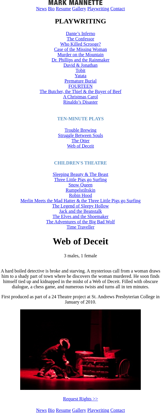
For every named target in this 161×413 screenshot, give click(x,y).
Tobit (80, 70)
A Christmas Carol (80, 96)
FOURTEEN (80, 86)
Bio (51, 8)
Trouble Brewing (80, 130)
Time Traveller (81, 227)
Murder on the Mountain (80, 54)
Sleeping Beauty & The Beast (80, 174)
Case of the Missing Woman (80, 49)
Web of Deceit (80, 145)
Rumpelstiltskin (80, 190)
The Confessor (80, 38)
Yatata (80, 75)
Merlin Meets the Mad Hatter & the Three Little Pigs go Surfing (80, 200)
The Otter (80, 140)
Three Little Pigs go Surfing (80, 179)
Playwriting (98, 8)
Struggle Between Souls (80, 135)
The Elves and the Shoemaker (80, 216)
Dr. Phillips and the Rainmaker (80, 59)
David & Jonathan (80, 65)
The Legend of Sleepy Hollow (80, 205)
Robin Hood (80, 195)
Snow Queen (80, 184)
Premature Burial (80, 80)
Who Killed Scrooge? (80, 44)
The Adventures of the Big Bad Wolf (80, 221)
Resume (63, 8)
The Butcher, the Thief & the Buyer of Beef (80, 91)
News (41, 8)
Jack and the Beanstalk (80, 211)
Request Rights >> (80, 398)
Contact (117, 8)
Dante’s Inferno (80, 33)
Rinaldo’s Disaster (80, 102)
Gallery (79, 8)
